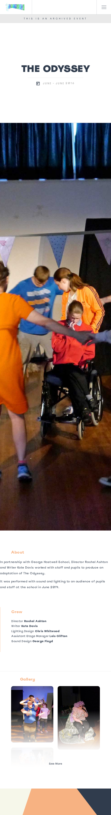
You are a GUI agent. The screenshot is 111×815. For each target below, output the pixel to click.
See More (55, 763)
